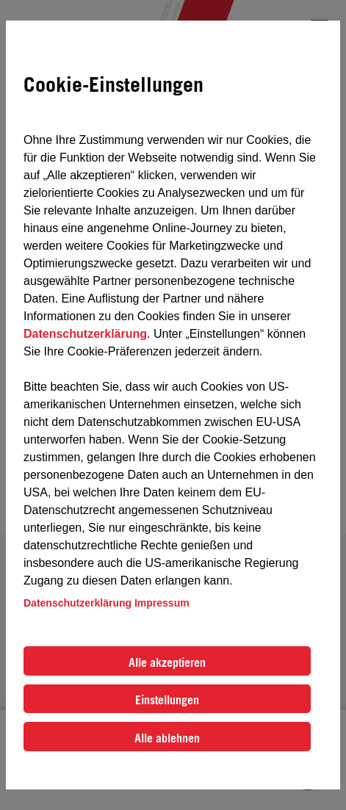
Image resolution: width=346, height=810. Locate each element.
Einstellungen (167, 700)
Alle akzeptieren (167, 662)
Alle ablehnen (167, 738)
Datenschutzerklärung (85, 334)
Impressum (162, 603)
